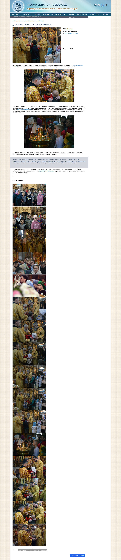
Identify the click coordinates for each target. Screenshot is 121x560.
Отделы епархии (48, 14)
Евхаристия (44, 550)
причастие (36, 550)
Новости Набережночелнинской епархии (34, 21)
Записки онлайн (82, 14)
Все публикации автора (71, 33)
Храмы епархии (60, 14)
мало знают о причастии (24, 109)
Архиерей (26, 14)
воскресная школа (23, 550)
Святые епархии (71, 14)
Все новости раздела (77, 555)
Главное (15, 14)
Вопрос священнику (105, 14)
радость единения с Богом (46, 171)
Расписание (94, 14)
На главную (15, 21)
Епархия (37, 14)
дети (31, 550)
